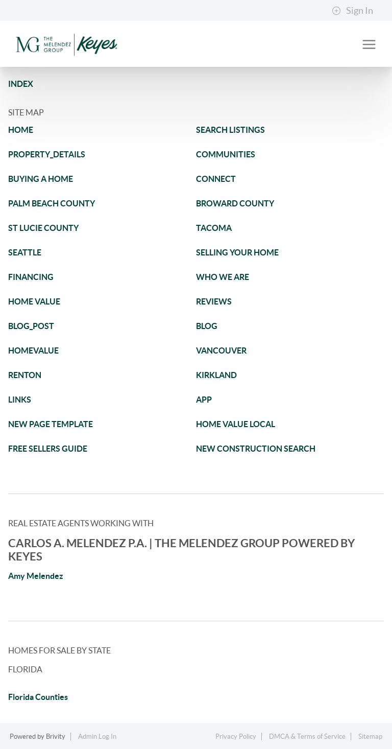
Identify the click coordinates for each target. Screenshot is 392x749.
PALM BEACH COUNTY (51, 203)
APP (204, 399)
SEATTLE (24, 252)
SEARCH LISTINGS (230, 130)
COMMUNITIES (225, 154)
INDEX (20, 83)
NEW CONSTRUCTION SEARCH (255, 448)
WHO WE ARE (222, 277)
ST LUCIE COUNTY (43, 228)
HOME (20, 130)
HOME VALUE (34, 301)
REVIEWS (214, 301)
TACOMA (214, 228)
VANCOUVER (221, 350)
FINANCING (31, 277)
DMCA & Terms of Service (307, 736)
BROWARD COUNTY (235, 203)
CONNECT (216, 179)
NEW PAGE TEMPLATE (50, 424)
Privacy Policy (235, 736)
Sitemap (370, 736)
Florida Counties (38, 696)
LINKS (19, 399)
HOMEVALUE (33, 350)
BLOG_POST (31, 326)
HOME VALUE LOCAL (235, 424)
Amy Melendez (35, 576)
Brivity (55, 736)
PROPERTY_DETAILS (46, 154)
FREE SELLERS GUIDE (47, 448)
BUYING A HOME (40, 179)
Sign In (352, 11)
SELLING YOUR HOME (237, 252)
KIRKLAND (216, 375)
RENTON (24, 375)
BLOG (206, 326)
